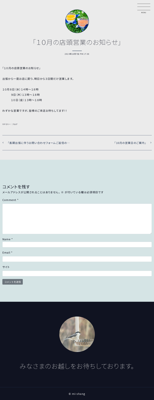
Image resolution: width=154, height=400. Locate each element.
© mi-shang (77, 394)
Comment (10, 200)
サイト (6, 267)
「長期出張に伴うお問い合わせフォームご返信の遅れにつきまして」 (42, 143)
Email (7, 252)
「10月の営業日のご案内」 (130, 143)
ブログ (15, 124)
